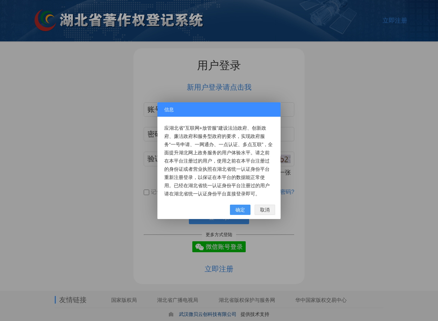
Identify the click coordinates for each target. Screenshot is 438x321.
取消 (265, 210)
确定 (240, 210)
